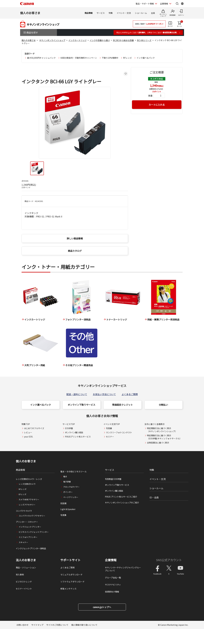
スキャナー (23, 542)
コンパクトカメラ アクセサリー (32, 515)
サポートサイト (70, 560)
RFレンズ (127, 57)
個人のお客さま (30, 13)
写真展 (109, 428)
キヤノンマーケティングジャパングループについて (123, 569)
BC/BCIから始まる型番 (123, 40)
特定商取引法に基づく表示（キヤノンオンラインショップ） (162, 430)
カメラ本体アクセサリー (29, 499)
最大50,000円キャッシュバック (41, 57)
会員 (153, 12)
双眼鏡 (63, 503)
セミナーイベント (24, 588)
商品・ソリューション (26, 567)
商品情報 (89, 12)
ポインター (68, 492)
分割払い (163, 404)
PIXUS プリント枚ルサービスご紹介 (121, 496)
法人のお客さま (26, 560)
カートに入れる (157, 104)
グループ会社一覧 (113, 577)
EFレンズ (22, 494)
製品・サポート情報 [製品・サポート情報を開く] (145, 3)
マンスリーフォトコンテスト (119, 432)
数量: (150, 95)
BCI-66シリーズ (144, 40)
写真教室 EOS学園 (113, 479)
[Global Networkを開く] (182, 3)
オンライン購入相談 (74, 432)
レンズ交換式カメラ (27, 484)
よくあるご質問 (130, 394)
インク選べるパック (146, 57)
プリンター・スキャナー (27, 521)
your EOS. (28, 436)
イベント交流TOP (112, 424)
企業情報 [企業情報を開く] (164, 3)
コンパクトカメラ (24, 510)
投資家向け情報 (112, 591)
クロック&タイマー (71, 486)
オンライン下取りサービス (81, 404)
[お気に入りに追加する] (125, 73)
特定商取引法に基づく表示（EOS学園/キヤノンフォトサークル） (164, 437)
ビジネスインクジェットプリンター (34, 532)
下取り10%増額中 (110, 57)
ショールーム (141, 12)
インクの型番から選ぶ (100, 40)
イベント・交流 (124, 12)
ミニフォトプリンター (28, 537)
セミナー (110, 436)
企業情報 (110, 560)
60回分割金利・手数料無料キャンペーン (79, 57)
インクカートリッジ (77, 40)
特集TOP (26, 424)
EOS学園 (69, 428)
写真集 (63, 515)
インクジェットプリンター (30, 526)
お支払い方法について (104, 394)
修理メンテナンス (68, 588)
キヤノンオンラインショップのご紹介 (122, 502)
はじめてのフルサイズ (34, 428)
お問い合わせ (22, 624)
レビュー (28, 432)
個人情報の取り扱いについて (84, 624)
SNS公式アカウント (169, 560)
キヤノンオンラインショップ (52, 40)
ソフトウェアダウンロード (72, 581)
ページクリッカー (70, 497)
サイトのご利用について (57, 624)
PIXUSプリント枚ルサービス (78, 436)
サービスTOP (69, 424)
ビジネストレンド (24, 581)
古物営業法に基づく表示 (158, 442)
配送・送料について (76, 394)
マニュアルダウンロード (71, 574)
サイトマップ (37, 624)
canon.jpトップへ (102, 607)
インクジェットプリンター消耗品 (31, 548)
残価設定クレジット (122, 404)
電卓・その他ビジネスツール (73, 471)
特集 (111, 12)
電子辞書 (67, 481)
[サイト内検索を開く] (177, 3)
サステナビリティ (113, 584)
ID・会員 (154, 497)
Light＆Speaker (67, 509)
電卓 (65, 476)
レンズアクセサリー (27, 504)
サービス (101, 12)
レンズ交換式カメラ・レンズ (29, 479)
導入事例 (20, 574)
